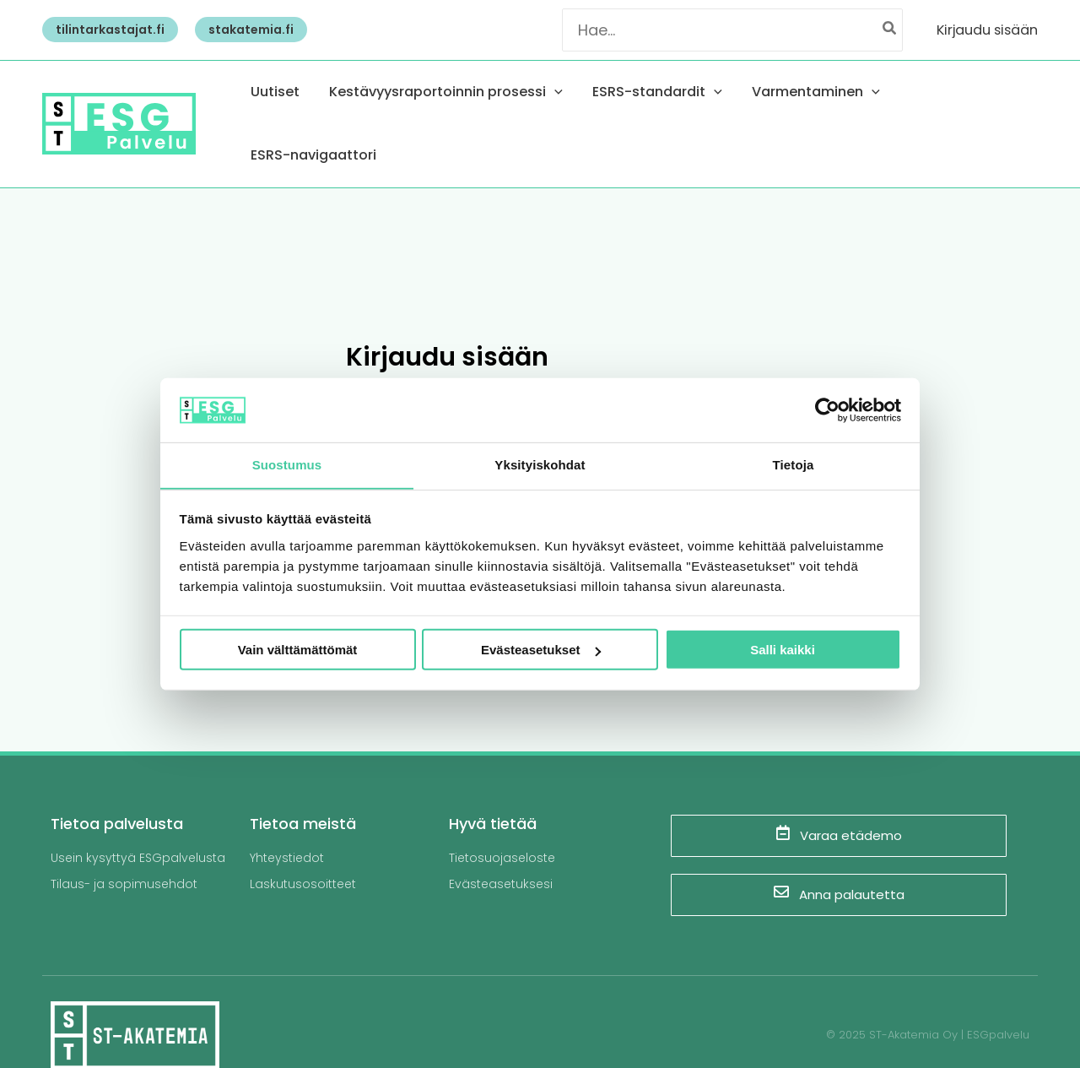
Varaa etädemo (839, 799)
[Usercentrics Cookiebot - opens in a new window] (827, 409)
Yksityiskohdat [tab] (539, 465)
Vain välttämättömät (298, 650)
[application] (595, 106)
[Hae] (890, 30)
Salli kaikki (782, 650)
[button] (106, 29)
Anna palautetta (839, 858)
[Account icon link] (987, 30)
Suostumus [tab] (287, 465)
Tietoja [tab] (793, 465)
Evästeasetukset (541, 650)
